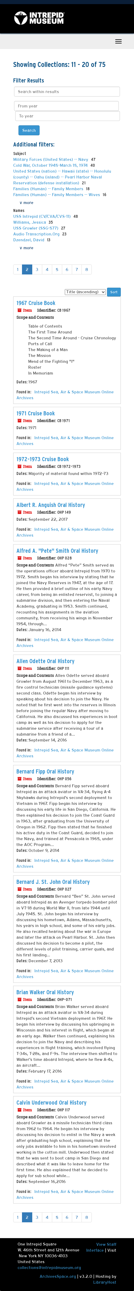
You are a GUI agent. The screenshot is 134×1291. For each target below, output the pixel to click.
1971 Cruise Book (35, 413)
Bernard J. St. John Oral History (53, 882)
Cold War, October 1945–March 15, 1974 (51, 165)
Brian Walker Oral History (45, 992)
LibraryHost (104, 1282)
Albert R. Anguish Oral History (50, 505)
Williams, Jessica (30, 222)
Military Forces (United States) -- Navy (51, 159)
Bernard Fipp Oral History (45, 771)
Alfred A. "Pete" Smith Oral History (57, 550)
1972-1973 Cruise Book (42, 459)
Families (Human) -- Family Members (48, 188)
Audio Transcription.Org (37, 234)
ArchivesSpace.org (58, 1276)
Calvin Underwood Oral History (51, 1102)
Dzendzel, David (29, 239)
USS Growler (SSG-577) (36, 228)
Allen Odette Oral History (45, 661)
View (101, 1244)
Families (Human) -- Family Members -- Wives (57, 194)
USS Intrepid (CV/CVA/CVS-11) (42, 216)
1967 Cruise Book (35, 303)
